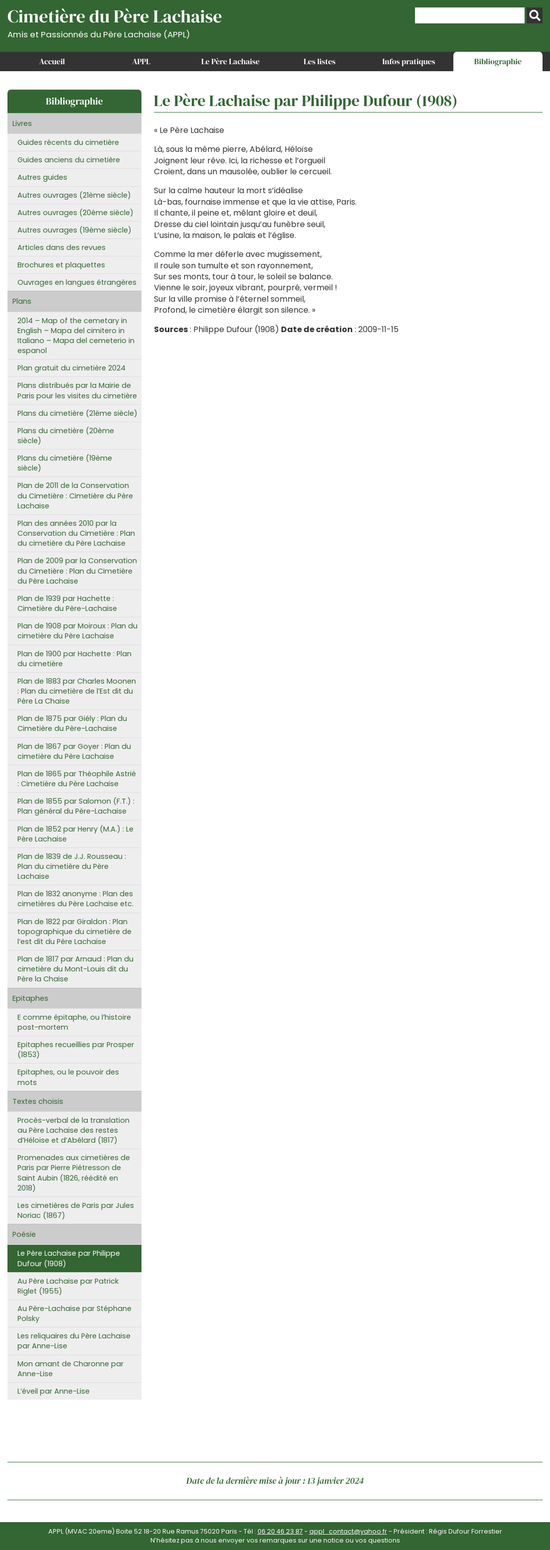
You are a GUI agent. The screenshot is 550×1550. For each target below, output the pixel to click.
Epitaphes (30, 998)
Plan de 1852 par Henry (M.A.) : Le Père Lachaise (75, 834)
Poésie (24, 1234)
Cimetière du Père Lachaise (114, 21)
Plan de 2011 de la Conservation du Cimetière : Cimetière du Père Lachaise (75, 495)
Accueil (52, 61)
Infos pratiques (408, 61)
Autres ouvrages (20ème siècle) (75, 213)
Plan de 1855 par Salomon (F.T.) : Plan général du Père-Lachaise (76, 806)
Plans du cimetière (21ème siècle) (77, 413)
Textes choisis (37, 1101)
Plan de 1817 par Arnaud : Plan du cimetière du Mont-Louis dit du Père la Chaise (75, 969)
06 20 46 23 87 (280, 1531)
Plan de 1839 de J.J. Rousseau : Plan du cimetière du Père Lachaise (71, 866)
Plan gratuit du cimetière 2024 (71, 368)
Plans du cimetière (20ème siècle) (65, 436)
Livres (22, 123)
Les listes (319, 61)
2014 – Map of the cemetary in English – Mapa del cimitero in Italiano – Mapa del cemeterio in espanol (76, 336)
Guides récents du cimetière (68, 142)
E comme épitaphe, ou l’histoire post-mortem (74, 1022)
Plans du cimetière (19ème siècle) (64, 463)
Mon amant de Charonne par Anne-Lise (70, 1369)
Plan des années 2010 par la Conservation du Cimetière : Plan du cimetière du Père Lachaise (76, 533)
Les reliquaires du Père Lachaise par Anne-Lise (74, 1341)
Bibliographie (498, 61)
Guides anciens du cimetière (68, 160)
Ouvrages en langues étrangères (77, 282)
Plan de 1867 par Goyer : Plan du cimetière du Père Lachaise (74, 751)
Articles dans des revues (61, 247)
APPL (141, 61)
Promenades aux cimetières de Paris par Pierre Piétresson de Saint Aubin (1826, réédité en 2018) (73, 1172)
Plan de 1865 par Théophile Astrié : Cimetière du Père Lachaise (76, 779)
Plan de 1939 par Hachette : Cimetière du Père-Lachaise (67, 603)
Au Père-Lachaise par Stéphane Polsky (74, 1313)
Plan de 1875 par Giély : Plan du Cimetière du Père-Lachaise (72, 723)
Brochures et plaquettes (61, 265)
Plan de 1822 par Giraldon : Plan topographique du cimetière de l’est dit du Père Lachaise (74, 932)
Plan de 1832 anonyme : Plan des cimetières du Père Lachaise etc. (75, 899)
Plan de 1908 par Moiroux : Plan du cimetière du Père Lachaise (77, 631)
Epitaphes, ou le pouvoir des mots (68, 1077)
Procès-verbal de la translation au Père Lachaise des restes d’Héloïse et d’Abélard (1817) (73, 1130)
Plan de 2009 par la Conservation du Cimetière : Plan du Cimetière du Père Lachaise (77, 571)
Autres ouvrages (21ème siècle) (74, 195)
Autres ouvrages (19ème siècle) (74, 230)
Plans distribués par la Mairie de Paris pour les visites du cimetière (77, 390)
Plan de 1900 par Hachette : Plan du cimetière (74, 659)
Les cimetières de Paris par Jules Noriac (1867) (75, 1210)
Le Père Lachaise (230, 61)
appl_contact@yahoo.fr (348, 1531)
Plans (21, 301)
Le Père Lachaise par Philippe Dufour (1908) (68, 1258)
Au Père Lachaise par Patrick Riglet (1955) (68, 1286)
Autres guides (42, 177)
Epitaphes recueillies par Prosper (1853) (75, 1050)
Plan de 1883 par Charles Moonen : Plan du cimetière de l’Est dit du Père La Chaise (76, 691)
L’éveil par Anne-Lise (53, 1391)
